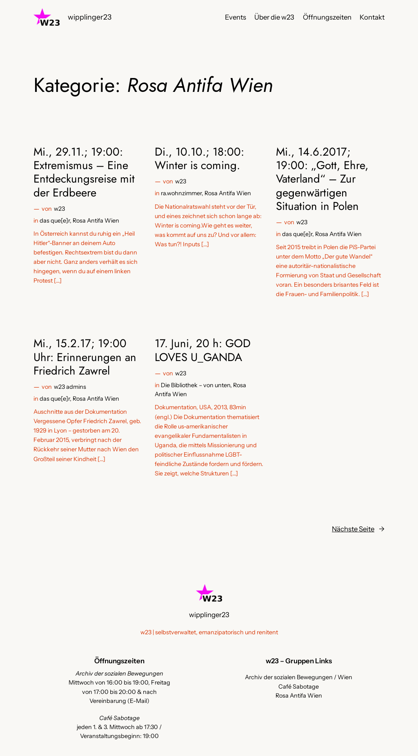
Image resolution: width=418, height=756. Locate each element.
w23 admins (70, 386)
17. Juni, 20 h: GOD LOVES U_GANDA (203, 350)
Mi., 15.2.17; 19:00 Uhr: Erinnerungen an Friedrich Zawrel (84, 357)
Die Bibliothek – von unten (195, 385)
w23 (59, 208)
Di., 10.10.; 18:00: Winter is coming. (199, 158)
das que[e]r (55, 220)
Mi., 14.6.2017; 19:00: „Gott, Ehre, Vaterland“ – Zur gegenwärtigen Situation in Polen (322, 179)
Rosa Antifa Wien (96, 220)
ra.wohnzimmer (181, 193)
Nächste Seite (358, 529)
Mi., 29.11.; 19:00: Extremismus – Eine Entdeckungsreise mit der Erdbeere (84, 172)
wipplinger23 (89, 17)
